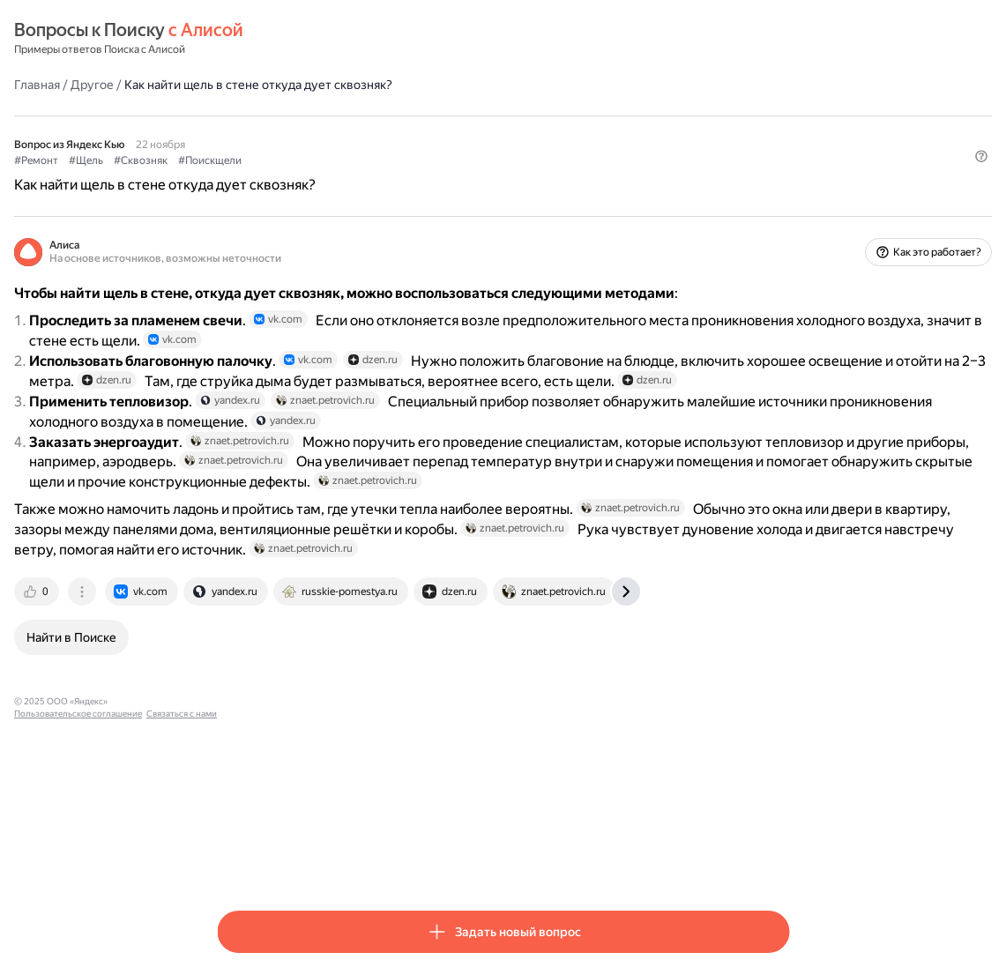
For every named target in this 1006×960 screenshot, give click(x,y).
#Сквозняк (343, 159)
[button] (778, 189)
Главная (240, 84)
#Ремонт (239, 159)
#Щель (289, 159)
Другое (295, 84)
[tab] (241, 778)
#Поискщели (412, 159)
